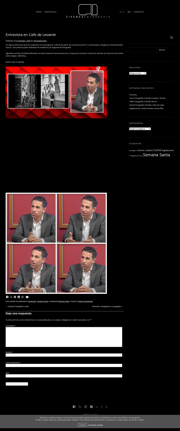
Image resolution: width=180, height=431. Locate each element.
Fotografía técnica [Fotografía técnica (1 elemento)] (136, 156)
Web (7, 373)
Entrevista (32, 301)
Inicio (39, 12)
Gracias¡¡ (133, 94)
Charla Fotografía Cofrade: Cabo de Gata (146, 105)
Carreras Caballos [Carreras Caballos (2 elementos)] (145, 150)
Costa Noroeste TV (79, 45)
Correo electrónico (13, 363)
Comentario (10, 326)
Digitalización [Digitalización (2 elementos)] (168, 150)
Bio (129, 12)
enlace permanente (85, 301)
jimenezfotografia (40, 41)
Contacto (139, 12)
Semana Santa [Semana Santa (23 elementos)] (156, 155)
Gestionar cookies (95, 425)
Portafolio (50, 12)
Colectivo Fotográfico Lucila (17, 306)
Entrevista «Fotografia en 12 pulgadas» (108, 306)
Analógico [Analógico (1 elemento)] (132, 150)
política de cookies (90, 414)
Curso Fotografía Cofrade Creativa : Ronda (147, 98)
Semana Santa (42, 301)
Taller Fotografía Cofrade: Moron (143, 101)
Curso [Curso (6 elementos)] (157, 150)
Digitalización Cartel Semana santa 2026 (146, 108)
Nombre (9, 352)
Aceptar (82, 425)
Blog (122, 12)
